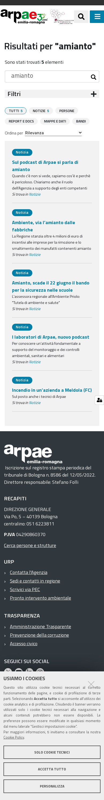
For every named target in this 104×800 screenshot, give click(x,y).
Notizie (34, 194)
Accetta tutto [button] (52, 769)
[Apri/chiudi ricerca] (81, 16)
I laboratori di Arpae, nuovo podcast (50, 336)
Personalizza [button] (52, 786)
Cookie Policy (13, 737)
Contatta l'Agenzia (28, 572)
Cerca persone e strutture (30, 545)
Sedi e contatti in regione (35, 580)
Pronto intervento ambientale (40, 597)
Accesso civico (23, 643)
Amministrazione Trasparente (40, 626)
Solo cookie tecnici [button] (52, 752)
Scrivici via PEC (25, 589)
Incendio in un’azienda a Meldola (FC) (52, 389)
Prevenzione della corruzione (39, 634)
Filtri (14, 94)
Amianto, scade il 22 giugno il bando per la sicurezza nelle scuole (50, 286)
